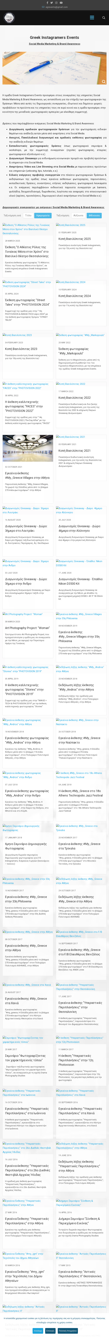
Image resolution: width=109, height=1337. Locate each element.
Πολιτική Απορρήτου (68, 1331)
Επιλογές (50, 1331)
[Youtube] (61, 2)
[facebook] (47, 2)
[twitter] (51, 2)
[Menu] (92, 17)
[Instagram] (56, 2)
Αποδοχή (38, 1331)
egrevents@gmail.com (57, 7)
